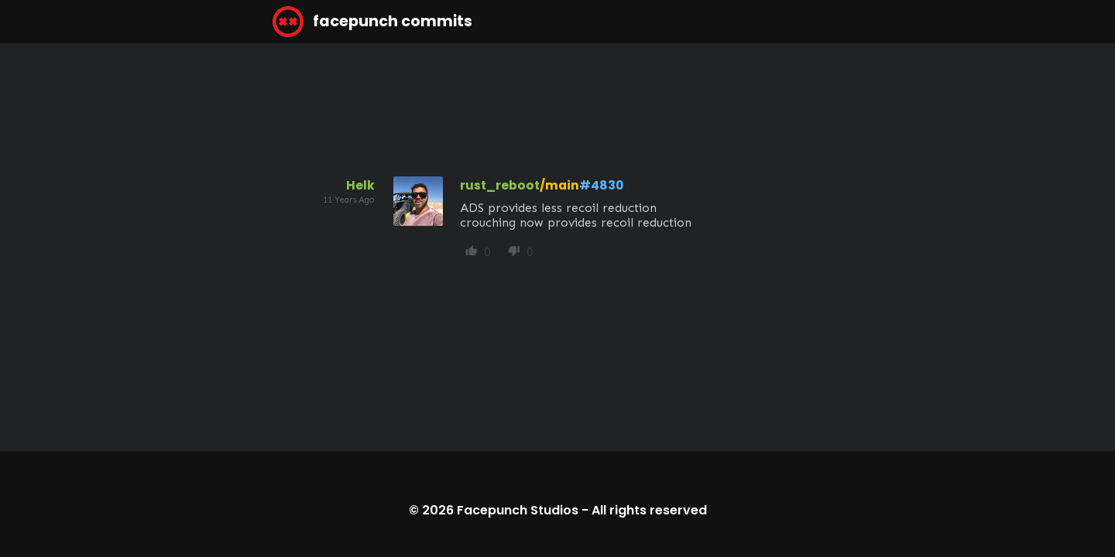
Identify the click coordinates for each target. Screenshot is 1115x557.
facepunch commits (372, 21)
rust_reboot (500, 185)
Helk (360, 185)
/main (559, 185)
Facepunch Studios (517, 510)
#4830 (601, 185)
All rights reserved (649, 510)
